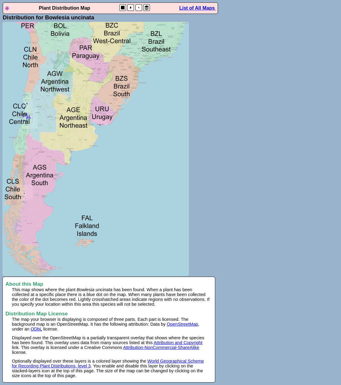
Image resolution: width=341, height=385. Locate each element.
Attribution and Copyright (178, 342)
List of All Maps (197, 8)
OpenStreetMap (182, 324)
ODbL (36, 329)
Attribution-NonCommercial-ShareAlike (161, 347)
